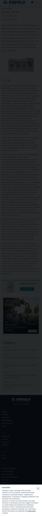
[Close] (38, 488)
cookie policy (32, 511)
